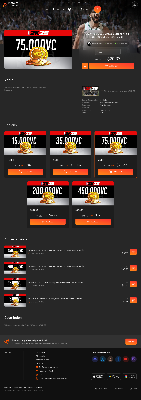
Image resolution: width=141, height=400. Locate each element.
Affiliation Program (42, 360)
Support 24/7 (89, 3)
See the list (103, 100)
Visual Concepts (105, 105)
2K (100, 108)
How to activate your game (109, 103)
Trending (50, 3)
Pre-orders (60, 3)
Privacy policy (41, 356)
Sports (102, 113)
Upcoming (71, 3)
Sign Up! (131, 342)
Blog (79, 3)
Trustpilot (7, 352)
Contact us (39, 363)
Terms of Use (40, 352)
